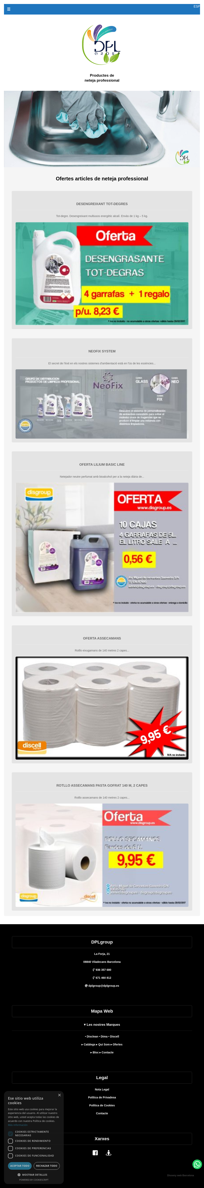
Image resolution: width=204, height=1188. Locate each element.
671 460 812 (102, 977)
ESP (197, 6)
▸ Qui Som (103, 1044)
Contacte (102, 1113)
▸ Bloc (94, 1052)
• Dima (103, 1036)
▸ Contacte (106, 1052)
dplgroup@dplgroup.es (102, 985)
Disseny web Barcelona (180, 1175)
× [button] (59, 1095)
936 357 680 (102, 969)
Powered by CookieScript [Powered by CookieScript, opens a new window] (34, 1179)
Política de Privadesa (102, 1097)
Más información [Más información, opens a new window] (17, 1125)
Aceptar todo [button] (19, 1165)
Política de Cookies (102, 1105)
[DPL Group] (102, 93)
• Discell (113, 1036)
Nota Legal (102, 1089)
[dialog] (34, 1137)
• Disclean (91, 1036)
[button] (34, 1174)
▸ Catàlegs (88, 1044)
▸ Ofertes (117, 1044)
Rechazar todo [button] (46, 1165)
